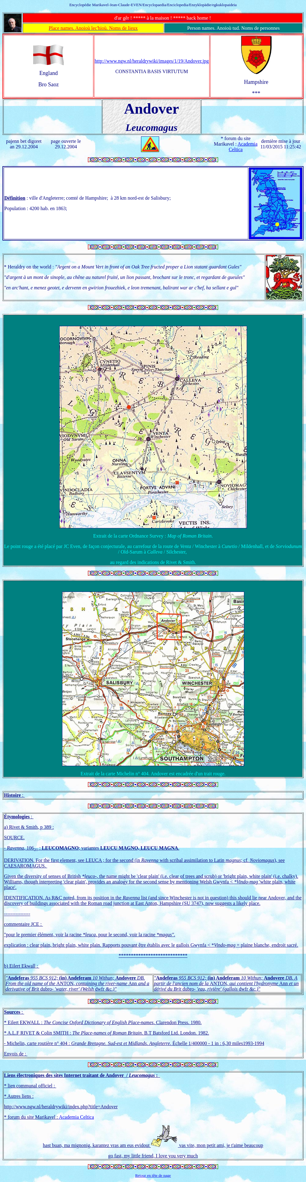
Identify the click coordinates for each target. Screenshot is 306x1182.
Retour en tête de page (153, 1175)
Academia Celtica (76, 1117)
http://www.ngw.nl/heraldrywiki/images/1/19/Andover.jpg (152, 61)
